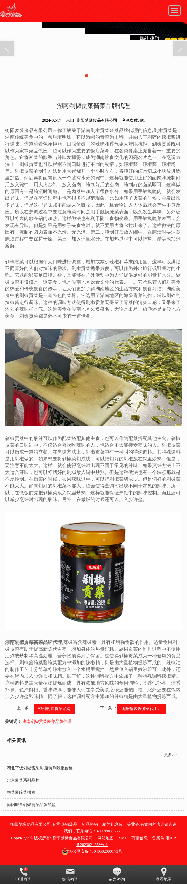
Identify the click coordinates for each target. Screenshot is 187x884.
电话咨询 (23, 874)
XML (122, 837)
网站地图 (106, 837)
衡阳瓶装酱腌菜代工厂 (141, 708)
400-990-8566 (108, 831)
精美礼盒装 (112, 824)
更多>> (170, 754)
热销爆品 (69, 824)
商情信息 (139, 837)
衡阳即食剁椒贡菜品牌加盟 (31, 804)
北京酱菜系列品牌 (23, 780)
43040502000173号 (92, 851)
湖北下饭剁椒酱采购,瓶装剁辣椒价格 (40, 768)
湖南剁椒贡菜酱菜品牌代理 (47, 721)
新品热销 (90, 824)
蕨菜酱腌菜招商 (21, 792)
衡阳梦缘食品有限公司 (73, 837)
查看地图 (163, 874)
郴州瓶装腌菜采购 (54, 708)
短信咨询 (70, 874)
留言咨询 (117, 874)
